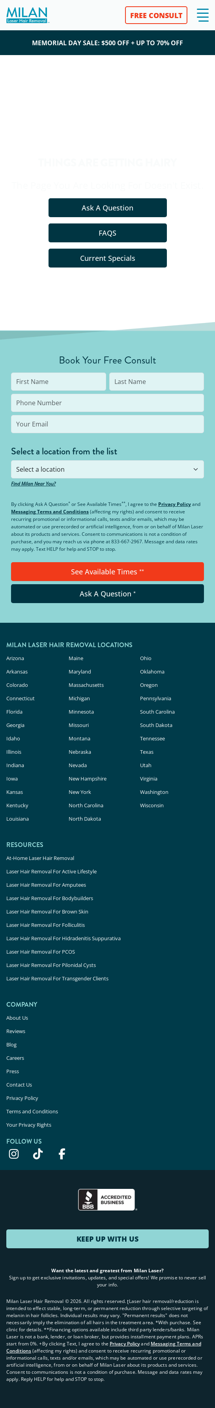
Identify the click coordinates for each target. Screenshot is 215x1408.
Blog (11, 1044)
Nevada (78, 765)
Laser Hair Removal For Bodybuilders (49, 898)
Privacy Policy (174, 504)
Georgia (15, 725)
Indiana (15, 765)
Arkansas (17, 671)
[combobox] (107, 469)
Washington (154, 791)
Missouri (79, 725)
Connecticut (20, 698)
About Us (17, 1017)
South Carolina (157, 711)
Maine (76, 658)
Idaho (13, 738)
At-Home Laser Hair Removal (40, 858)
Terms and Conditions (32, 1111)
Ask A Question (107, 207)
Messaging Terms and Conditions (50, 511)
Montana (79, 738)
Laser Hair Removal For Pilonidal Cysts (51, 965)
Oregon (149, 684)
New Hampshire (88, 778)
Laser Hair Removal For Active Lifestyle (51, 871)
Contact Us (19, 1084)
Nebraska (80, 751)
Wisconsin (152, 805)
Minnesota (81, 711)
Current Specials (107, 258)
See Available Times (107, 571)
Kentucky (17, 805)
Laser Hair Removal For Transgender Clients (57, 978)
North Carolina (86, 805)
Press (12, 1071)
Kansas (14, 791)
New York (80, 791)
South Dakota (156, 725)
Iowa (12, 778)
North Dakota (85, 818)
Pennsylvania (155, 698)
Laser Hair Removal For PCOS (40, 951)
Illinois (13, 751)
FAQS (107, 233)
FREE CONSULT (156, 15)
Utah (145, 765)
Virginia (148, 778)
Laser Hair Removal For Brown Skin (47, 911)
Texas (146, 751)
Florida (14, 711)
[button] (203, 15)
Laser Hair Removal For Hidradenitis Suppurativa (63, 938)
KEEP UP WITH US (107, 1239)
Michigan (79, 698)
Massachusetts (86, 684)
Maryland (80, 671)
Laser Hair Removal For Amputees (46, 884)
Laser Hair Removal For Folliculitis (45, 924)
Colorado (17, 684)
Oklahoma (152, 671)
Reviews (15, 1031)
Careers (15, 1057)
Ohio (145, 658)
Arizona (15, 658)
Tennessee (152, 738)
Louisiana (17, 818)
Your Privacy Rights (28, 1124)
